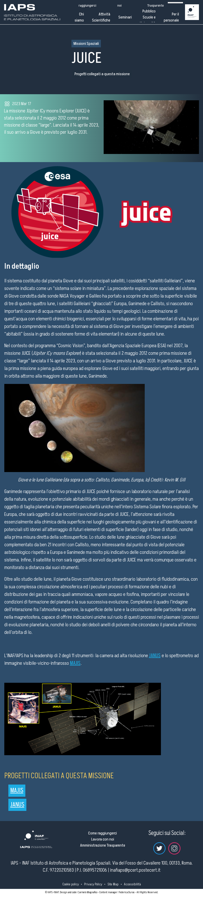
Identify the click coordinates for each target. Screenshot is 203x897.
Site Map (113, 884)
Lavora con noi (102, 839)
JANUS (17, 805)
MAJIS (16, 790)
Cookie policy (70, 884)
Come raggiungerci (102, 833)
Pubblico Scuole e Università (148, 17)
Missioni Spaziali (86, 43)
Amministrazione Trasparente (102, 845)
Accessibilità (132, 884)
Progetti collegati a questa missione (102, 74)
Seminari (125, 17)
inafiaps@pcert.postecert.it (135, 870)
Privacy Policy (93, 884)
